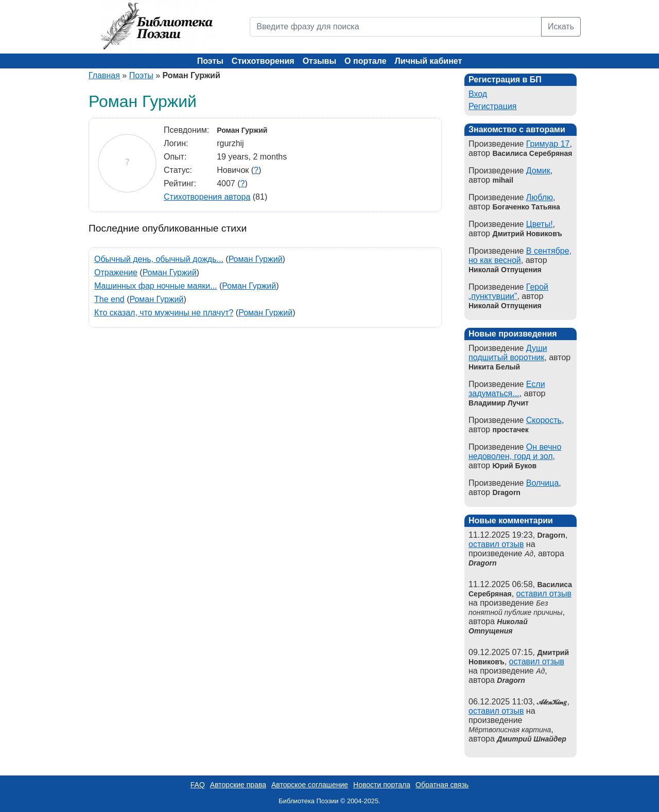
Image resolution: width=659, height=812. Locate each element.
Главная (104, 75)
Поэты (210, 61)
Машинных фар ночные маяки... (155, 285)
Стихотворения (263, 61)
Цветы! (539, 224)
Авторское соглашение (309, 785)
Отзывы (319, 61)
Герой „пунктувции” (508, 292)
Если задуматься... (507, 389)
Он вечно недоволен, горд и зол (515, 452)
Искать (561, 26)
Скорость (544, 420)
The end (109, 299)
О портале (365, 61)
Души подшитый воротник (508, 353)
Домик (538, 170)
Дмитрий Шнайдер (531, 739)
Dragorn (482, 563)
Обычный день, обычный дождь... (158, 259)
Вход (478, 94)
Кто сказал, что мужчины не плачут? (163, 312)
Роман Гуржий (256, 259)
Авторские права (238, 785)
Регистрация (493, 106)
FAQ (197, 785)
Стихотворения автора (207, 196)
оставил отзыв (496, 544)
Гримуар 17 (548, 143)
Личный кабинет (428, 61)
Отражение (115, 272)
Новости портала (381, 785)
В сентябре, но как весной (520, 255)
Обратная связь (442, 785)
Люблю (539, 197)
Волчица (542, 483)
